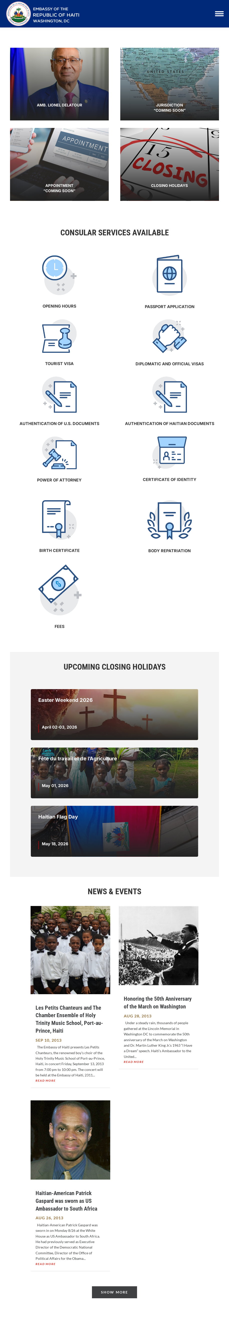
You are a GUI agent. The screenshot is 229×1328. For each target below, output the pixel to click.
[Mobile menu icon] (219, 13)
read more (45, 1080)
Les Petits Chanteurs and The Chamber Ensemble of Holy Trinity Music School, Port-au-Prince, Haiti (69, 1019)
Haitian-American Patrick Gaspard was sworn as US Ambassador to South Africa (66, 1201)
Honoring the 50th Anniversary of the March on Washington (158, 1003)
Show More (114, 1292)
